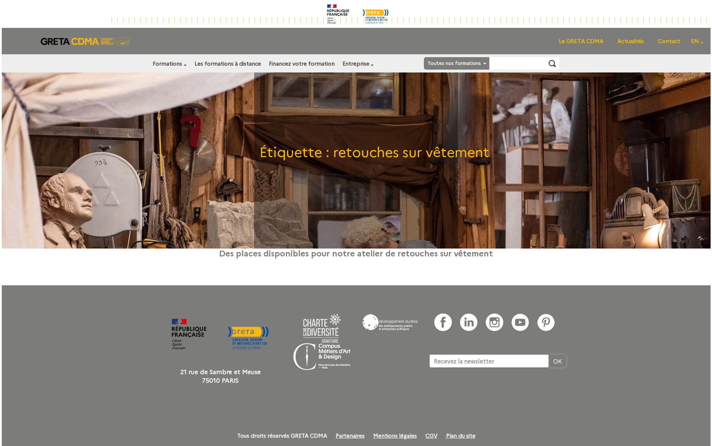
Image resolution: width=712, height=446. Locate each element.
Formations (167, 63)
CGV (431, 435)
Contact (669, 41)
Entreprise (355, 63)
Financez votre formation (302, 63)
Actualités (630, 41)
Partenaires (350, 435)
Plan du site (460, 435)
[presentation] (483, 390)
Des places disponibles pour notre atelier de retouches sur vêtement (356, 253)
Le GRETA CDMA (581, 41)
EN (695, 41)
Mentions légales (395, 435)
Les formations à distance (227, 63)
